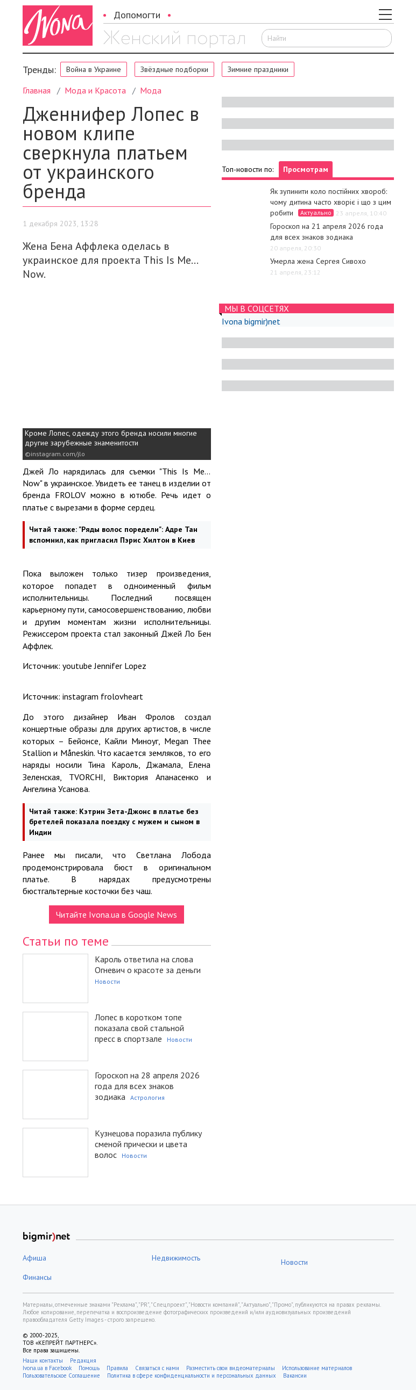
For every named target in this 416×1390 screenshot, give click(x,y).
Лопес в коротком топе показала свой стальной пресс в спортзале (139, 1028)
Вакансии (295, 1375)
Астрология (147, 1097)
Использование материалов (317, 1368)
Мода (150, 90)
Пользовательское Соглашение (61, 1375)
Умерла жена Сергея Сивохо (318, 261)
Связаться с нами (157, 1368)
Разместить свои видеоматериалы (230, 1368)
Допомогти (137, 15)
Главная (37, 90)
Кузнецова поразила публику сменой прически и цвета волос (148, 1144)
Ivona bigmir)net (251, 321)
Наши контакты (43, 1360)
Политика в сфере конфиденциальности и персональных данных (191, 1375)
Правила (117, 1368)
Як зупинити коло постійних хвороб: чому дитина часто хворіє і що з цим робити (330, 202)
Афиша (34, 1258)
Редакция (83, 1360)
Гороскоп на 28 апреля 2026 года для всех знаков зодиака (147, 1086)
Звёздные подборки (174, 69)
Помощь (89, 1368)
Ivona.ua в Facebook (47, 1368)
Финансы (37, 1277)
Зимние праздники (258, 69)
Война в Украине (93, 69)
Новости (107, 981)
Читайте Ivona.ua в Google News (116, 914)
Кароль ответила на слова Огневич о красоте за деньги (148, 964)
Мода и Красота (95, 90)
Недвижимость (176, 1258)
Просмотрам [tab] (305, 169)
